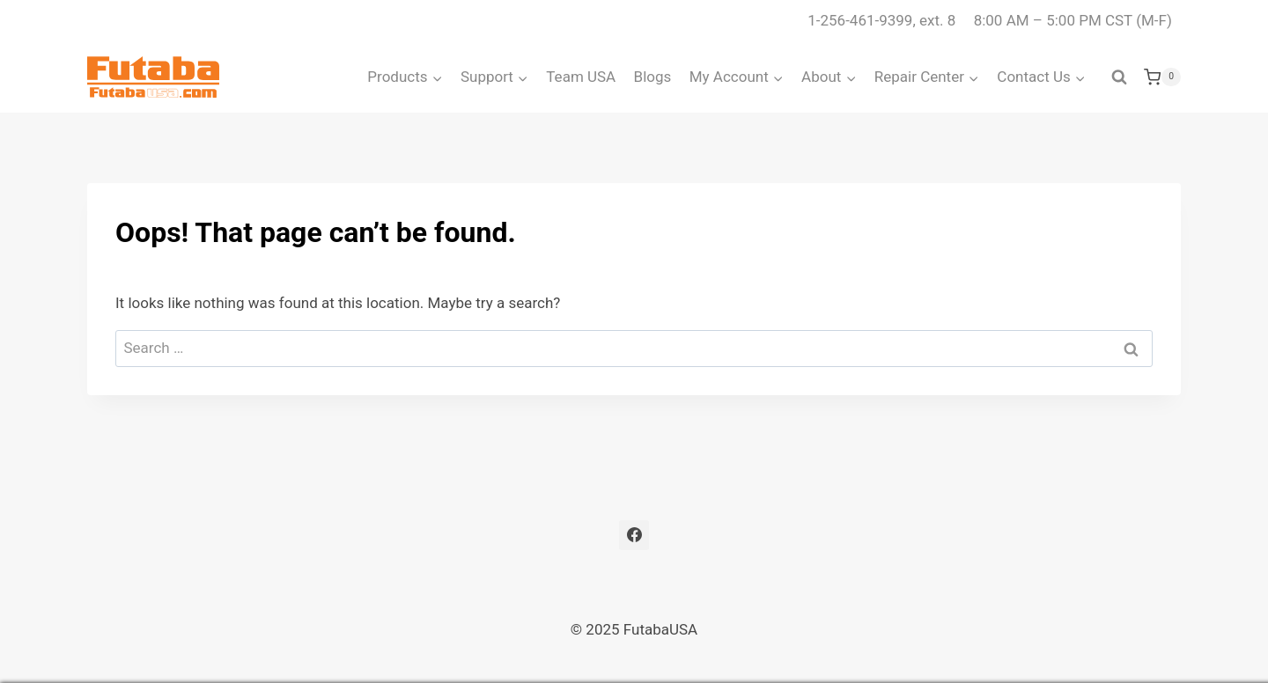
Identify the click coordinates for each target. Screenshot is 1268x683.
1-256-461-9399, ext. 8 (881, 20)
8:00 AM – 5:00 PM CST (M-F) (1073, 20)
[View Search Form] (1119, 77)
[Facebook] (634, 535)
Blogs (653, 76)
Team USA (581, 76)
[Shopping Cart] (1162, 77)
